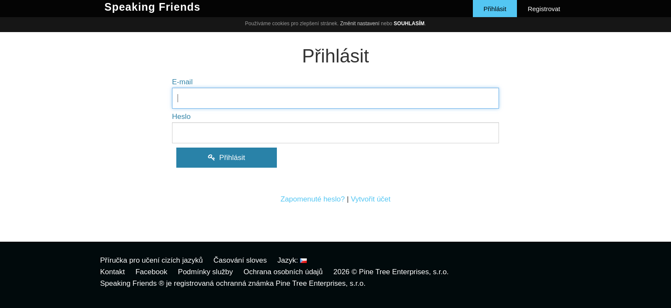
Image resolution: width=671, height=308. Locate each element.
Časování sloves (240, 260)
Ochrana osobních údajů (283, 272)
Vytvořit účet (371, 199)
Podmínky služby (205, 272)
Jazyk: (292, 260)
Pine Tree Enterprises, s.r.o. (404, 272)
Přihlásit (495, 8)
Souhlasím (409, 24)
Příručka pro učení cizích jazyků (151, 260)
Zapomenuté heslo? (312, 199)
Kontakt (112, 272)
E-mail (182, 82)
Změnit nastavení (360, 24)
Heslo (181, 117)
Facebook (151, 272)
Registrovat (544, 8)
